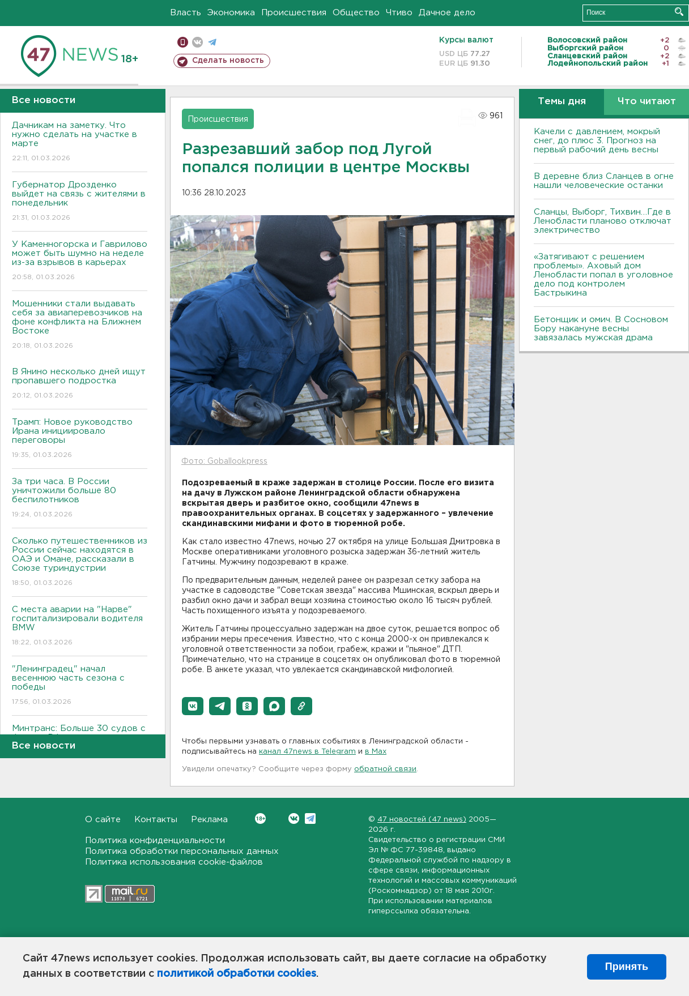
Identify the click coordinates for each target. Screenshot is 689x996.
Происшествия (293, 12)
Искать (679, 11)
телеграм (212, 42)
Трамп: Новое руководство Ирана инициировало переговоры (79, 439)
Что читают (647, 101)
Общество (356, 12)
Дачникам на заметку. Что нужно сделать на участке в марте (79, 142)
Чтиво (399, 12)
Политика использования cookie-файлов (174, 862)
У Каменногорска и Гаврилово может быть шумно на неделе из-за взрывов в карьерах (79, 261)
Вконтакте (260, 818)
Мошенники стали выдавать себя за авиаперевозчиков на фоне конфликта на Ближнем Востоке (79, 325)
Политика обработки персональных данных (182, 851)
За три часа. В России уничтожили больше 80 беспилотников (79, 498)
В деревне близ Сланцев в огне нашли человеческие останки (604, 181)
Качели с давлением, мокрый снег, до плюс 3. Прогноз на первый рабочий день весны (597, 140)
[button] (192, 706)
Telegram (310, 818)
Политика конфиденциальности (155, 840)
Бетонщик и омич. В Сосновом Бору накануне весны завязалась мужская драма (601, 328)
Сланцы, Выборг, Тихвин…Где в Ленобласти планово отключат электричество (602, 221)
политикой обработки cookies (236, 973)
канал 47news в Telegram (307, 752)
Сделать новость (228, 60)
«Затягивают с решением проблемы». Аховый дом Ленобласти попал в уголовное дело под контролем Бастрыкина (603, 275)
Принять (626, 966)
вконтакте (197, 42)
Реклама (209, 819)
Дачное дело (447, 12)
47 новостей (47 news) (421, 820)
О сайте (103, 819)
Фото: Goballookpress (224, 461)
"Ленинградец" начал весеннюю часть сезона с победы (79, 686)
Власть (185, 12)
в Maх (375, 752)
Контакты (155, 819)
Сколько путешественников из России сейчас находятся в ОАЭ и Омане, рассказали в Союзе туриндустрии (79, 562)
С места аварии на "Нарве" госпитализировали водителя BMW (79, 626)
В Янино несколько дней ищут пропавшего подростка (79, 384)
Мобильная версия (182, 42)
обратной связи (385, 769)
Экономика (231, 12)
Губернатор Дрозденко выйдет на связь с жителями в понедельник (79, 202)
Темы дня (562, 101)
